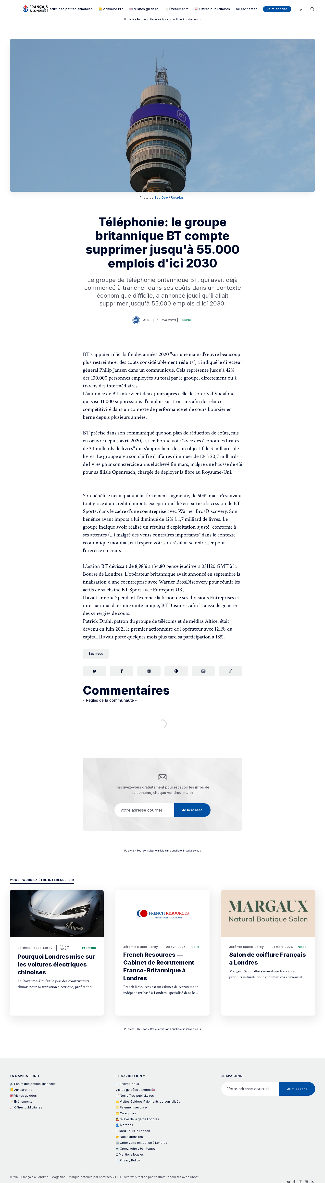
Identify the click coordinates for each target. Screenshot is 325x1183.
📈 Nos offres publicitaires (134, 1095)
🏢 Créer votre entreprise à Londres (141, 1143)
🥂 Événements (177, 9)
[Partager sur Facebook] (121, 671)
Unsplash (178, 197)
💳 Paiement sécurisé (131, 1107)
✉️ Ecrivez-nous (127, 1084)
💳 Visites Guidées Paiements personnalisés (147, 1101)
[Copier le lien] (230, 671)
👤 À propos (124, 1125)
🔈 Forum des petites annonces (68, 9)
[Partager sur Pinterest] (176, 671)
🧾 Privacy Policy (127, 1160)
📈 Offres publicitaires (212, 9)
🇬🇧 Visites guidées (144, 9)
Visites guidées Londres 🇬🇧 (135, 1090)
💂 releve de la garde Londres (137, 1119)
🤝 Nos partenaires (129, 1137)
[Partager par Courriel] (203, 671)
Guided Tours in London (132, 1131)
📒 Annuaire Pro (111, 9)
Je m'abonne (277, 9)
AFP (141, 320)
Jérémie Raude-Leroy (35, 948)
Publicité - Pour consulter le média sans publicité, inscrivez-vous (162, 19)
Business (96, 653)
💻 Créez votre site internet (135, 1148)
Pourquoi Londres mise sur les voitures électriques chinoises (56, 964)
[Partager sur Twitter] (94, 671)
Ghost (194, 1177)
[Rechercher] (312, 9)
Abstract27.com (164, 1177)
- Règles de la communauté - (110, 700)
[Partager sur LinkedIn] (149, 671)
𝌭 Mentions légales (129, 1154)
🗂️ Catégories (125, 1113)
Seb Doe (161, 197)
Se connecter (246, 9)
